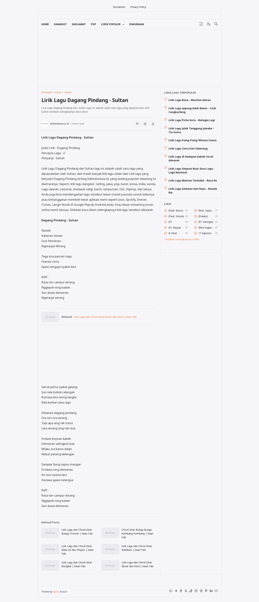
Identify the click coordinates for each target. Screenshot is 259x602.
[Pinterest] (206, 591)
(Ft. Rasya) (175, 227)
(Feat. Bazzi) (176, 210)
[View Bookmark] (201, 24)
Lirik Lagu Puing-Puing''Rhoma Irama (193, 140)
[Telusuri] (215, 24)
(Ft (170, 221)
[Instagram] (196, 591)
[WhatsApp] (170, 591)
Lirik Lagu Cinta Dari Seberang (188, 148)
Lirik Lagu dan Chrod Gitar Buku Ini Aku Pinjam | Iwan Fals (78, 549)
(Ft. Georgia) (205, 221)
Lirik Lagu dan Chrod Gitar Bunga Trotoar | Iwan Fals (77, 531)
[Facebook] (181, 591)
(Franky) (203, 216)
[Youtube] (216, 591)
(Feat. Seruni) (176, 216)
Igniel (56, 591)
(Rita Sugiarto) (206, 227)
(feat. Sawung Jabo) (206, 210)
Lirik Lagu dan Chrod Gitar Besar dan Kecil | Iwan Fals (105, 317)
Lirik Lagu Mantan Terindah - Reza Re (193, 180)
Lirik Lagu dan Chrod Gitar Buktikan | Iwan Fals (137, 548)
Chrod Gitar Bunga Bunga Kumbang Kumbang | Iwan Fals (137, 533)
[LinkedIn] (211, 591)
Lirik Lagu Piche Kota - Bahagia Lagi (192, 120)
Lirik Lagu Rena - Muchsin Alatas (190, 100)
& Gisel (173, 233)
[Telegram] (176, 591)
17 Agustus (205, 233)
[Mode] (208, 24)
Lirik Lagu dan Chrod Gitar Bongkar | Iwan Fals (77, 564)
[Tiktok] (191, 591)
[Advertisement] (129, 58)
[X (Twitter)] (186, 591)
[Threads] (201, 591)
